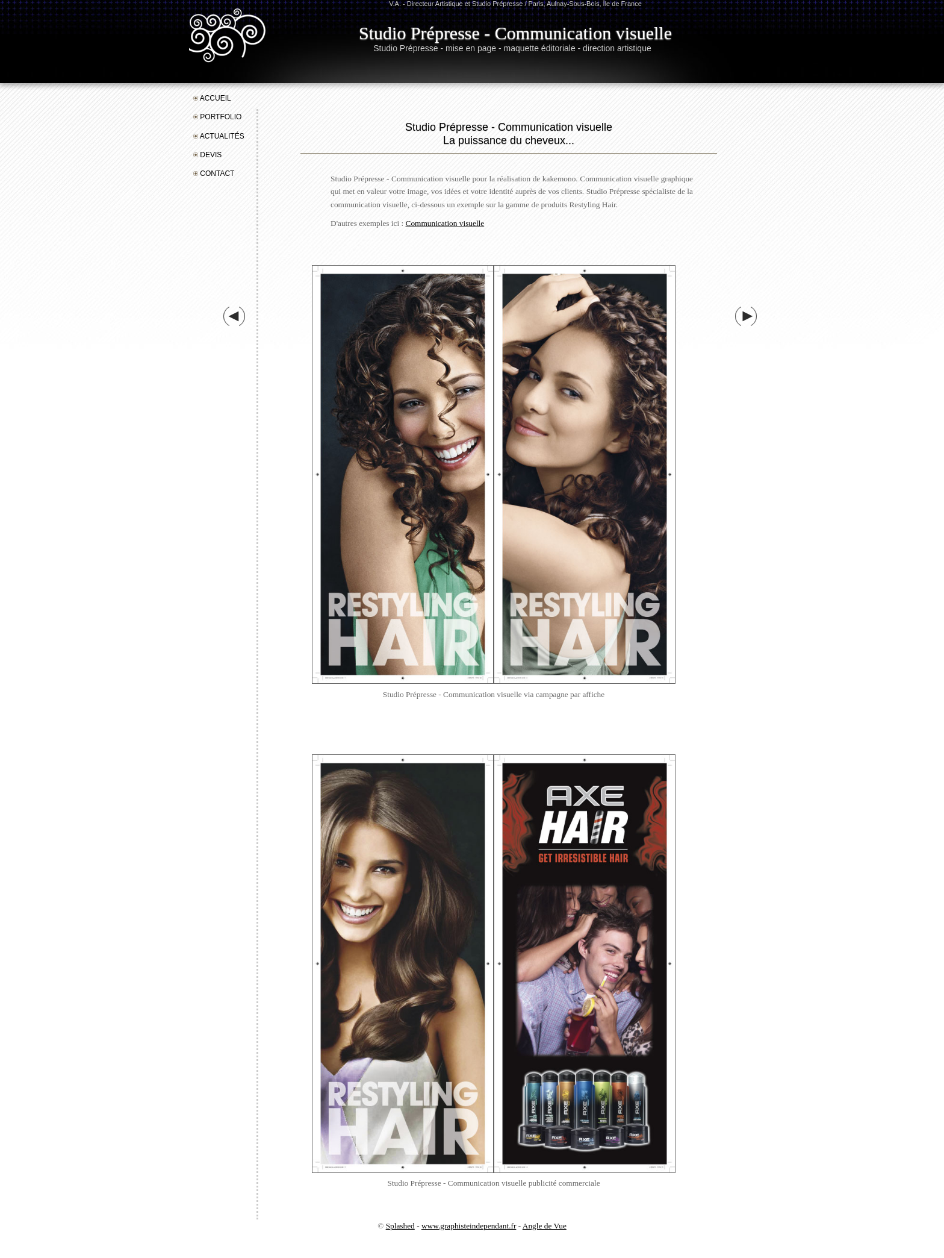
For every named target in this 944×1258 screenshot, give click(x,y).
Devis (207, 155)
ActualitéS (218, 136)
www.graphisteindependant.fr (469, 1225)
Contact (213, 173)
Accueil (212, 98)
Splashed (400, 1225)
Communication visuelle (445, 223)
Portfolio (217, 117)
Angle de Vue (545, 1225)
